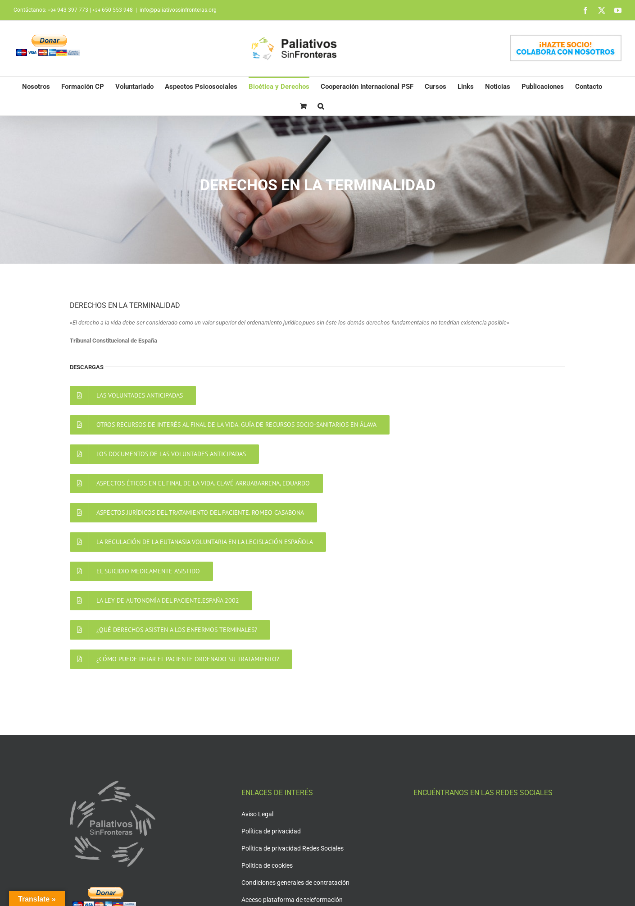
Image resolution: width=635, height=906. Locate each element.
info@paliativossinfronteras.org (178, 10)
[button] (321, 105)
